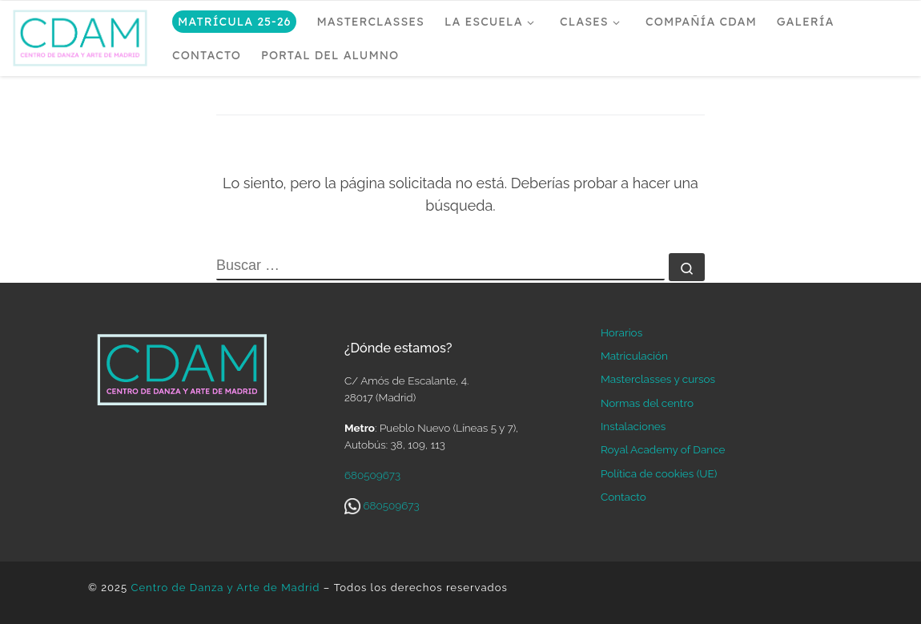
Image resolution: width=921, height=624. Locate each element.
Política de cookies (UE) (659, 473)
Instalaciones (633, 426)
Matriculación (634, 355)
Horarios (621, 332)
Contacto (623, 496)
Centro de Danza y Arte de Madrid (225, 588)
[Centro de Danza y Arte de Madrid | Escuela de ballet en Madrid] (80, 35)
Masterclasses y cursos (658, 378)
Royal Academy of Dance (663, 449)
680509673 (372, 475)
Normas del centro (647, 403)
